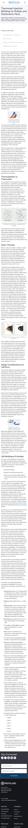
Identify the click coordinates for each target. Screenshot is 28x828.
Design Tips (3, 826)
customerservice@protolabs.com (8, 800)
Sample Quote (17, 826)
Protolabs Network (5, 818)
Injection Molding (5, 809)
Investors (16, 818)
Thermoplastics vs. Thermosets (11, 35)
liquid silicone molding (20, 504)
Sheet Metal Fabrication (6, 815)
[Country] (14, 771)
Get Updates (14, 775)
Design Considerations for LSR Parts (13, 42)
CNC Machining (4, 811)
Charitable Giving (18, 816)
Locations (16, 814)
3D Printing (3, 813)
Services (4, 806)
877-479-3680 (4, 798)
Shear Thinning (7, 38)
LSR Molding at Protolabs (10, 46)
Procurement (17, 811)
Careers (16, 809)
